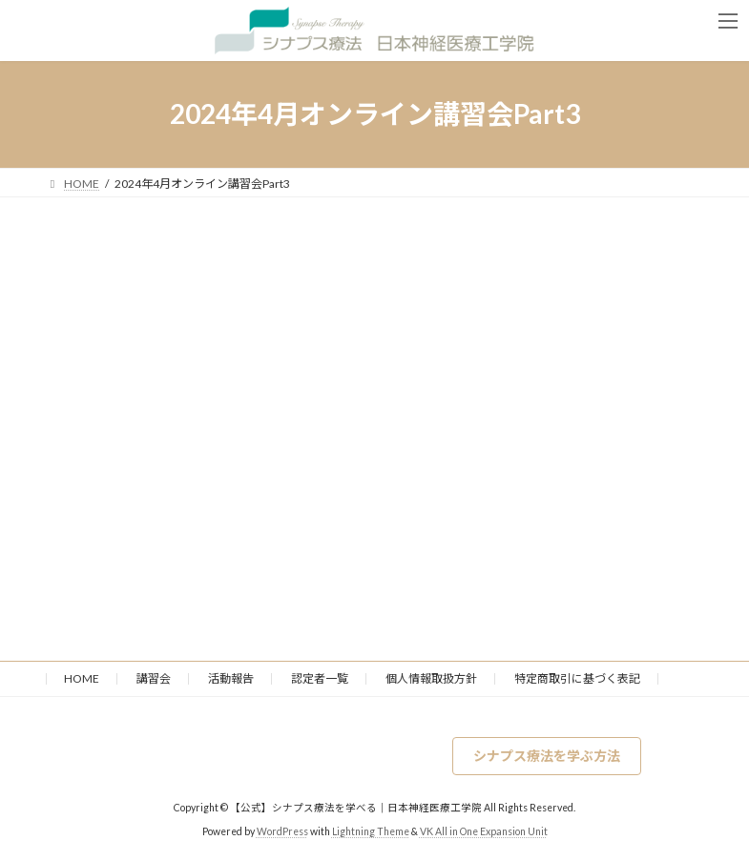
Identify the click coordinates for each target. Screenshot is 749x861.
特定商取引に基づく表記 (577, 678)
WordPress (282, 831)
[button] (546, 756)
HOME (81, 678)
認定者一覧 (319, 678)
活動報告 (231, 678)
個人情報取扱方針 (431, 678)
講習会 (153, 678)
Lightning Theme (370, 831)
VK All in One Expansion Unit (484, 831)
